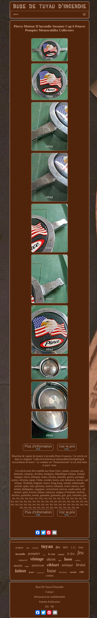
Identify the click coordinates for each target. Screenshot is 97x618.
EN (47, 606)
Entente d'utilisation (49, 601)
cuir (81, 571)
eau (27, 548)
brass (80, 564)
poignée (19, 547)
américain (38, 565)
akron (51, 559)
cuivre (77, 560)
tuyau (47, 546)
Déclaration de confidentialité (49, 596)
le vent (51, 554)
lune (80, 547)
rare (59, 560)
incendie (20, 553)
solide (27, 566)
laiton (20, 570)
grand (31, 572)
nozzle (18, 566)
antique (67, 565)
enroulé (73, 572)
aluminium (63, 572)
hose (68, 559)
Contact (49, 591)
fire (58, 547)
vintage (37, 558)
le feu (70, 553)
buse (51, 570)
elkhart (53, 565)
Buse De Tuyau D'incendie (50, 586)
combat (49, 575)
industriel (23, 560)
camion (35, 548)
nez (65, 547)
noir (44, 555)
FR (52, 606)
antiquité (61, 554)
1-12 (73, 547)
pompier (34, 553)
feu (80, 552)
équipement (40, 572)
